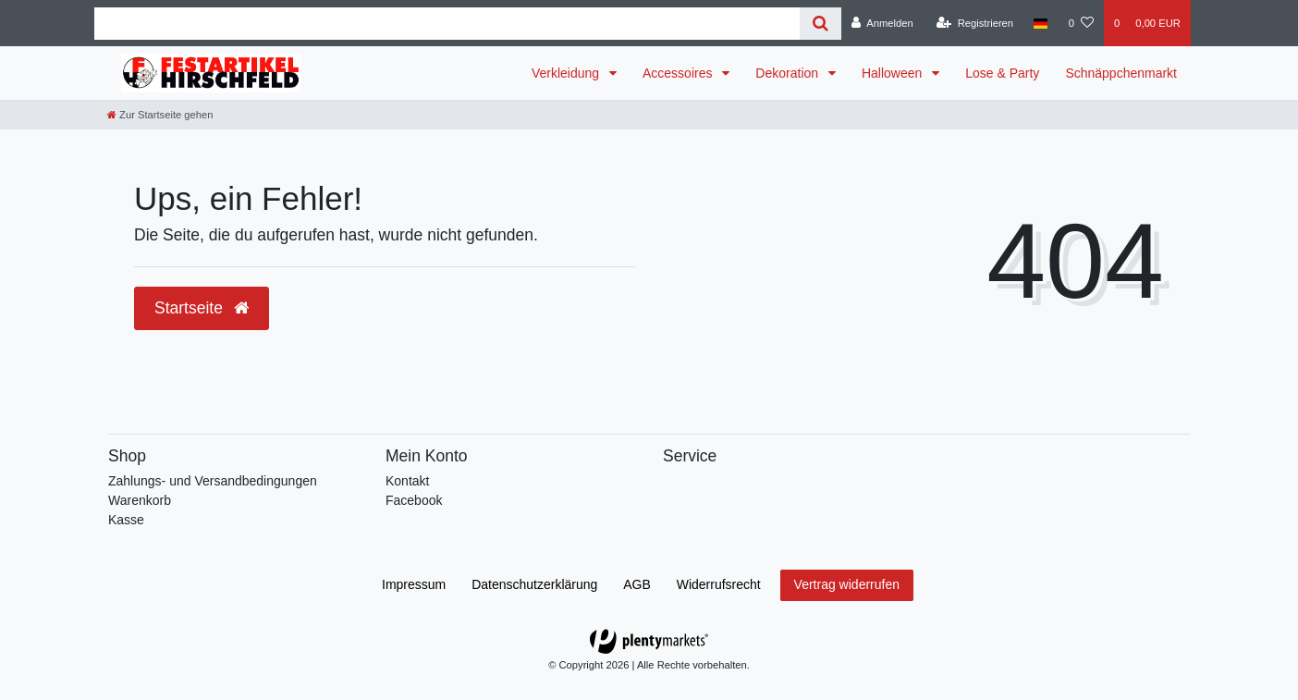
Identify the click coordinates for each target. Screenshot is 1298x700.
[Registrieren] (974, 23)
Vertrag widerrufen (847, 584)
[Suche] (820, 23)
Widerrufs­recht (719, 584)
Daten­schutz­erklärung (534, 584)
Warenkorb (139, 500)
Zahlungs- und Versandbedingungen (212, 480)
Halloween (893, 73)
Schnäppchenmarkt (1121, 73)
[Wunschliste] (1081, 23)
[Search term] (447, 23)
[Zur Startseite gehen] (160, 114)
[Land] (1040, 23)
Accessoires (679, 73)
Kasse (126, 519)
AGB (637, 584)
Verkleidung (567, 73)
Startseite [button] (201, 308)
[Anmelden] (882, 23)
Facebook (414, 500)
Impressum (414, 584)
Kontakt (407, 480)
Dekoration (788, 73)
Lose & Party (1002, 73)
